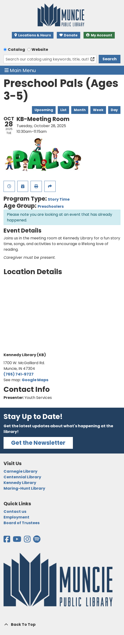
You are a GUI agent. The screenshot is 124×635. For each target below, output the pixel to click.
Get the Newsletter (38, 443)
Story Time (59, 199)
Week (98, 110)
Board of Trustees (22, 523)
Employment (16, 517)
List (63, 110)
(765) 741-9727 (19, 374)
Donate (68, 35)
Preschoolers (51, 206)
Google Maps (35, 380)
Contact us (15, 511)
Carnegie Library (20, 471)
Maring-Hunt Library (24, 488)
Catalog (16, 49)
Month (80, 110)
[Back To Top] (62, 625)
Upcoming (44, 110)
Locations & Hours (32, 35)
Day (114, 110)
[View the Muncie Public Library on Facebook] (7, 540)
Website (39, 49)
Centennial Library (22, 477)
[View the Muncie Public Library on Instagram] (27, 540)
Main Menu (20, 70)
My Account (99, 35)
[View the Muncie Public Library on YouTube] (17, 540)
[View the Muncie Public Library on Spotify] (36, 540)
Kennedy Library (20, 482)
